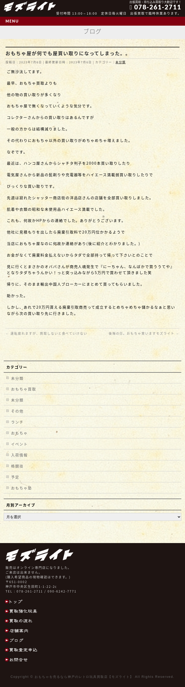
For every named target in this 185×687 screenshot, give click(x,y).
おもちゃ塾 (21, 487)
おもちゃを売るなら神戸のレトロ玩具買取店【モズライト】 (84, 677)
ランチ (17, 422)
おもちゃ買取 (23, 389)
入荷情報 (19, 454)
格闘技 (17, 465)
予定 (15, 476)
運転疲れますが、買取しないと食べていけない (46, 333)
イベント (19, 443)
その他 (17, 411)
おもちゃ (19, 432)
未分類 (120, 62)
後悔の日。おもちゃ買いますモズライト (144, 333)
